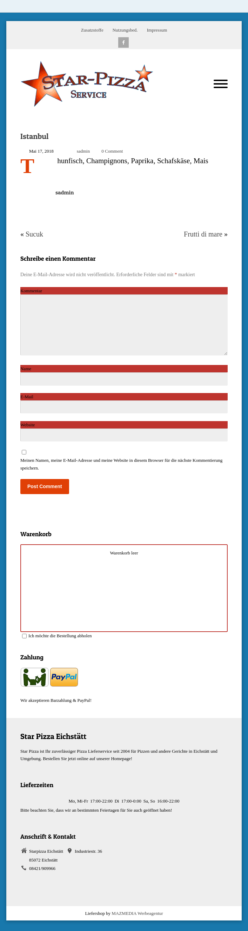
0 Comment (112, 151)
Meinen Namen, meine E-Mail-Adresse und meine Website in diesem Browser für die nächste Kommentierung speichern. (121, 464)
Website (27, 424)
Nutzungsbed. (125, 30)
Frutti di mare (203, 234)
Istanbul (34, 136)
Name (27, 368)
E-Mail (28, 396)
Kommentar (33, 290)
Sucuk (34, 234)
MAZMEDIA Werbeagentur (137, 913)
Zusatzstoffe (92, 30)
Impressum (157, 30)
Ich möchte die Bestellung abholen (57, 635)
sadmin (83, 151)
